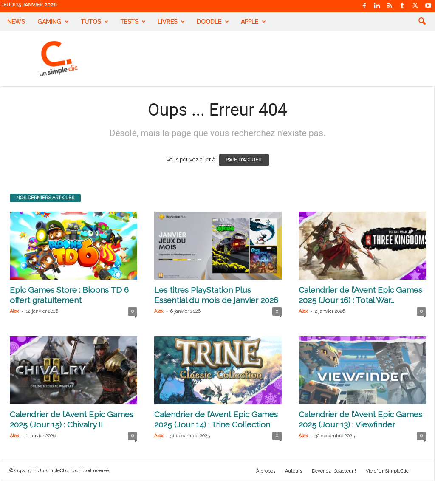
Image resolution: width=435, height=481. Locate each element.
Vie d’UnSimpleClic (387, 471)
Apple (253, 21)
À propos (265, 471)
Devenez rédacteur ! (334, 471)
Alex (14, 311)
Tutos (94, 21)
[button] (421, 21)
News (16, 21)
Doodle (213, 21)
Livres (171, 21)
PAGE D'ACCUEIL (244, 160)
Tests (133, 21)
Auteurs (293, 471)
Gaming (53, 21)
